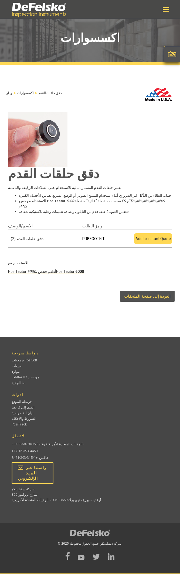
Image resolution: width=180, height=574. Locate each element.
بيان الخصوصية (22, 413)
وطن (8, 93)
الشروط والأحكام (24, 419)
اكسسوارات (25, 93)
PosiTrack (19, 424)
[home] (37, 10)
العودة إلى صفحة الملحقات (147, 296)
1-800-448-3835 (24, 444)
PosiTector (22, 271)
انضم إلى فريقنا (23, 407)
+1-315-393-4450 (25, 451)
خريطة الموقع (22, 402)
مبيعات (17, 366)
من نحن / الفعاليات (25, 377)
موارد (16, 371)
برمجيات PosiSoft (24, 360)
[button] (166, 9)
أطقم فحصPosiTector (56, 271)
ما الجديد (18, 383)
